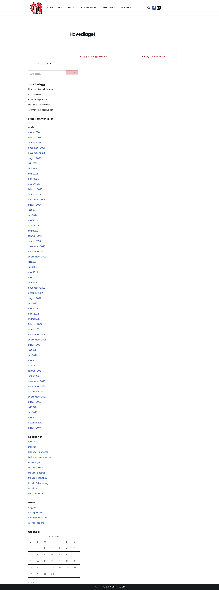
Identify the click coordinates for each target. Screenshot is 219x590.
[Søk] (148, 7)
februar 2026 (35, 137)
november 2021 (36, 334)
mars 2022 (34, 319)
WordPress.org (36, 522)
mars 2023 (34, 277)
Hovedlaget (34, 462)
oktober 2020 (35, 391)
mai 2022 (33, 308)
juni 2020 (32, 412)
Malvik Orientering (38, 483)
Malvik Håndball (36, 472)
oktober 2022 (35, 293)
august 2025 (34, 158)
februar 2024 (35, 236)
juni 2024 (33, 215)
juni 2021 (32, 355)
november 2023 (36, 251)
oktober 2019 (35, 422)
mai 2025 (33, 173)
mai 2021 (32, 360)
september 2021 (37, 339)
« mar (31, 582)
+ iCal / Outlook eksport (154, 56)
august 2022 (34, 298)
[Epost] (159, 8)
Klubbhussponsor (37, 99)
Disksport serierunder (40, 457)
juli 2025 (32, 163)
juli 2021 (32, 350)
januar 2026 (34, 142)
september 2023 (37, 256)
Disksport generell (38, 452)
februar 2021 (35, 370)
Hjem (33, 64)
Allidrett (32, 441)
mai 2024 (33, 220)
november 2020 (37, 386)
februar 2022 (35, 324)
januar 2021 (34, 376)
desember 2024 (37, 199)
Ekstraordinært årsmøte (41, 89)
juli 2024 (32, 210)
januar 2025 (34, 194)
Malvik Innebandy (37, 478)
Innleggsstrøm (36, 512)
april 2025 (33, 178)
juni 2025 (32, 168)
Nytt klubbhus (88, 7)
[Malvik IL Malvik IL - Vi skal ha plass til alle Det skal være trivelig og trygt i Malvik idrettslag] (36, 8)
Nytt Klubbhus (35, 493)
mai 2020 (33, 417)
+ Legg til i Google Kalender (94, 56)
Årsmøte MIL (35, 94)
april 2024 (33, 225)
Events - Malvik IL (44, 64)
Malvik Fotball (35, 467)
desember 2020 (36, 381)
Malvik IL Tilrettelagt (39, 104)
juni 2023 (32, 267)
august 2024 (34, 204)
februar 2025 (35, 189)
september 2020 (37, 396)
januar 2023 (34, 282)
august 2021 (34, 344)
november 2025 (37, 153)
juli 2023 (32, 261)
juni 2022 (32, 303)
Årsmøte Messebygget (40, 109)
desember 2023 (36, 246)
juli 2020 (32, 407)
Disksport (33, 446)
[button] (61, 7)
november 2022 (36, 287)
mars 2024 (34, 230)
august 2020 (34, 402)
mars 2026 (34, 132)
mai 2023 (33, 272)
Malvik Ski (33, 488)
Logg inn (32, 507)
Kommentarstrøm (38, 517)
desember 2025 (36, 147)
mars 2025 (34, 184)
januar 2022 (34, 329)
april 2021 (33, 365)
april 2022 (33, 313)
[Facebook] (154, 8)
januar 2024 (34, 241)
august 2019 (34, 427)
